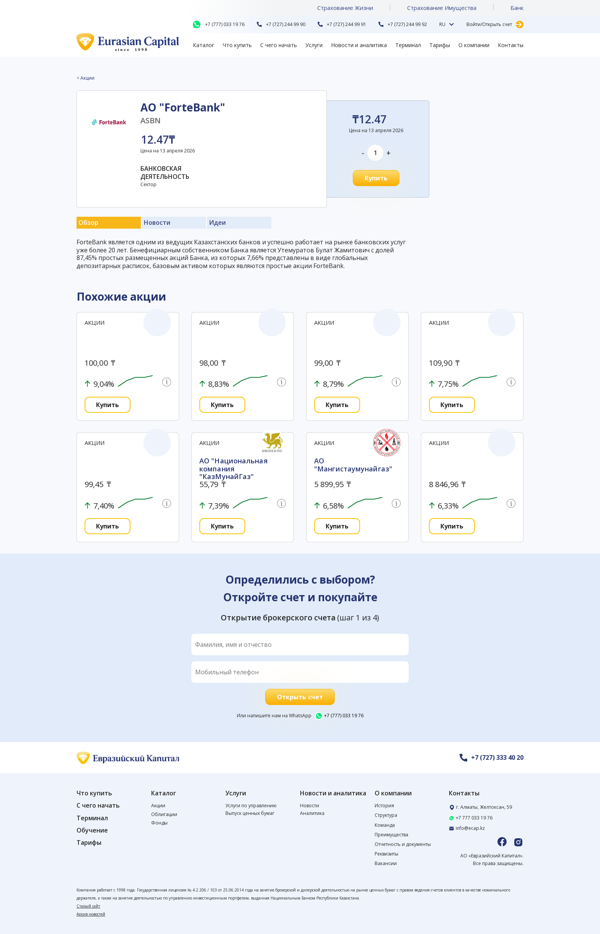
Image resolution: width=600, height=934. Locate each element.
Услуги (314, 45)
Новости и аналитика (359, 45)
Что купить (237, 45)
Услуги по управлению (251, 805)
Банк (516, 7)
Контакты (510, 45)
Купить (376, 178)
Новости (309, 805)
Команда (385, 825)
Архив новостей (91, 914)
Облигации (164, 814)
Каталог (203, 45)
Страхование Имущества (441, 7)
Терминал (408, 45)
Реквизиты (386, 854)
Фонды (159, 822)
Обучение (92, 830)
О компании (473, 45)
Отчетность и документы (403, 844)
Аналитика (312, 813)
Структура (386, 815)
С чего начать (278, 45)
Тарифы (439, 45)
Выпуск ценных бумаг (249, 813)
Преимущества (391, 834)
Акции (158, 805)
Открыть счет (300, 697)
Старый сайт (88, 906)
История (384, 805)
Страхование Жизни (345, 7)
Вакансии (386, 863)
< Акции (86, 78)
